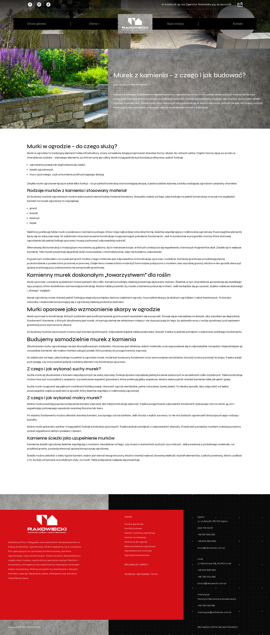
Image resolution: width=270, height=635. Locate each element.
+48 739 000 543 (207, 576)
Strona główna (36, 24)
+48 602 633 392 (207, 570)
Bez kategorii (138, 84)
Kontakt (238, 24)
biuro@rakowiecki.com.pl (211, 548)
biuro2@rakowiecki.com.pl (212, 583)
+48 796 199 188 (206, 605)
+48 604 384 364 (207, 541)
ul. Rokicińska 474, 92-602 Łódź (213, 4)
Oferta (93, 24)
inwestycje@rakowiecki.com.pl (214, 612)
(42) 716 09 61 (205, 528)
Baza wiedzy (175, 24)
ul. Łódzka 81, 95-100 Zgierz (177, 4)
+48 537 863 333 (206, 534)
